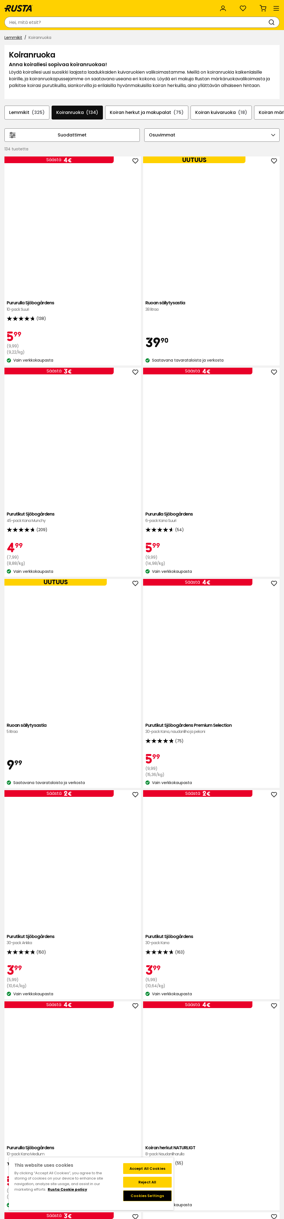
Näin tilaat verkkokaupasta (211, 1135)
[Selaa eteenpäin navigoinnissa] (272, 155)
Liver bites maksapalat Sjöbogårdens (253, 543)
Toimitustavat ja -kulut (208, 1147)
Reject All (147, 1182)
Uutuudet (107, 38)
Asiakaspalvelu (22, 6)
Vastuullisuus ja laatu (70, 6)
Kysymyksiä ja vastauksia (50, 1135)
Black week (196, 1129)
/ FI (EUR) (258, 6)
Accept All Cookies (147, 1168)
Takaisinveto (38, 1141)
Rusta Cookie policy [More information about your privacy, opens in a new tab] (67, 1189)
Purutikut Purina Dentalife (253, 837)
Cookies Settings (147, 1195)
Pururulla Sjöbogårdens (89, 242)
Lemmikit (15, 52)
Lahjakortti (35, 1147)
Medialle (90, 1153)
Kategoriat (152, 6)
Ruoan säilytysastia (144, 242)
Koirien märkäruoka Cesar (144, 837)
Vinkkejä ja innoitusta (65, 38)
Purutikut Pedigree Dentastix (198, 837)
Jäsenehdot (155, 1141)
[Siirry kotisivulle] (25, 22)
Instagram (154, 1153)
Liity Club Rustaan (161, 1135)
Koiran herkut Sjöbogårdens (198, 543)
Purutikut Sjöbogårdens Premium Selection (144, 391)
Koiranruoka (95, 149)
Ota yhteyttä (38, 1129)
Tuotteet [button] (19, 38)
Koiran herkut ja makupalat (167, 149)
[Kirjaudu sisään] (218, 22)
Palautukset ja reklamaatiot (213, 1153)
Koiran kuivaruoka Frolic (198, 986)
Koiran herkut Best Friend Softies (89, 986)
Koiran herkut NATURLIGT (144, 540)
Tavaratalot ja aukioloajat (107, 1129)
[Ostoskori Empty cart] (268, 22)
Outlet (133, 38)
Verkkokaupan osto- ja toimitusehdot (222, 1158)
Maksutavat (197, 1141)
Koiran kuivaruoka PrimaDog (89, 694)
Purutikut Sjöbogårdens (198, 242)
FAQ (148, 1147)
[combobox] (91, 22)
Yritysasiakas (116, 6)
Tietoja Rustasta (98, 1135)
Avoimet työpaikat (100, 1147)
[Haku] (133, 22)
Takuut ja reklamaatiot (48, 1153)
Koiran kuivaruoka (243, 149)
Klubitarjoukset (158, 1129)
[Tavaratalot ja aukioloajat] (173, 22)
